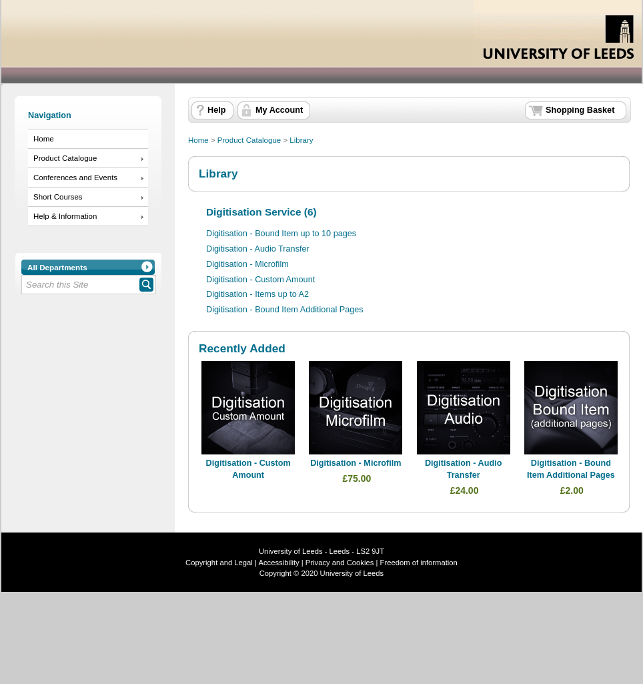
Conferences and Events (75, 178)
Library (301, 140)
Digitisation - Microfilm (247, 264)
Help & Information (65, 216)
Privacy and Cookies (338, 563)
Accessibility (278, 563)
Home (43, 139)
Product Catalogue (65, 158)
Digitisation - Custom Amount (260, 279)
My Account (279, 110)
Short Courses (58, 197)
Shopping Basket (580, 110)
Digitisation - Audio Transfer (257, 249)
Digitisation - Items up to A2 (257, 294)
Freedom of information (419, 563)
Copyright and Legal (219, 563)
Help (216, 110)
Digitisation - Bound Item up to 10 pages (281, 233)
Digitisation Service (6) (261, 212)
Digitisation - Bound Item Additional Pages (285, 309)
